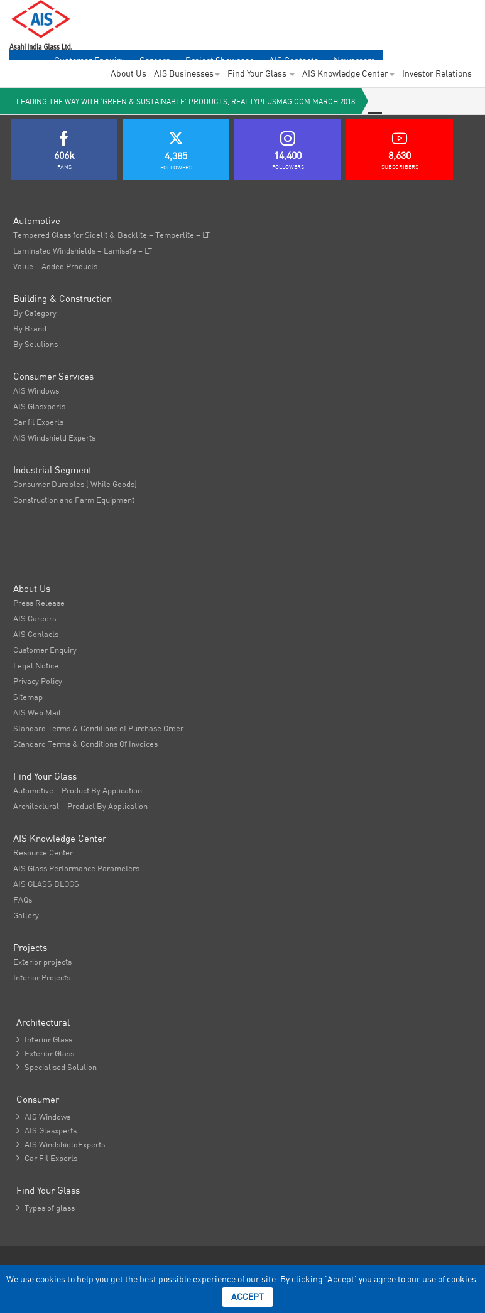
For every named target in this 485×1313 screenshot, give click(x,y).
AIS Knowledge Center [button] (348, 73)
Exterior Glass (45, 1053)
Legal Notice (35, 665)
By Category (35, 313)
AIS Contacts (35, 634)
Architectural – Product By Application (80, 806)
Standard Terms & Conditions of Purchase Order (98, 728)
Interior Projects (41, 977)
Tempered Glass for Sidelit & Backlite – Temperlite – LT (111, 235)
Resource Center (43, 852)
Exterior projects (42, 962)
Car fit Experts (38, 422)
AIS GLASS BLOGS (46, 884)
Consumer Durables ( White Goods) (75, 484)
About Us (128, 73)
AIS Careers (34, 618)
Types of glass (45, 1208)
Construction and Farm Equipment (73, 500)
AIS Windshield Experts (54, 437)
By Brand (29, 328)
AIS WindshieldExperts (60, 1144)
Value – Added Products (55, 266)
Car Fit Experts (46, 1158)
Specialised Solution (56, 1067)
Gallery (26, 915)
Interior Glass (44, 1039)
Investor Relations (437, 73)
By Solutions (35, 344)
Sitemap (28, 697)
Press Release (39, 603)
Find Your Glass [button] (261, 73)
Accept (247, 1296)
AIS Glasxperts (39, 406)
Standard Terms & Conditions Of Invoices (85, 744)
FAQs (22, 899)
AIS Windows (36, 390)
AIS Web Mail (37, 712)
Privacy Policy (37, 681)
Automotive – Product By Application (77, 790)
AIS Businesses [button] (187, 73)
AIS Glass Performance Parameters (76, 868)
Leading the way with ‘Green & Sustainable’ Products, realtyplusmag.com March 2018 (185, 101)
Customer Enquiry (45, 650)
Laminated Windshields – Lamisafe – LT (82, 250)
